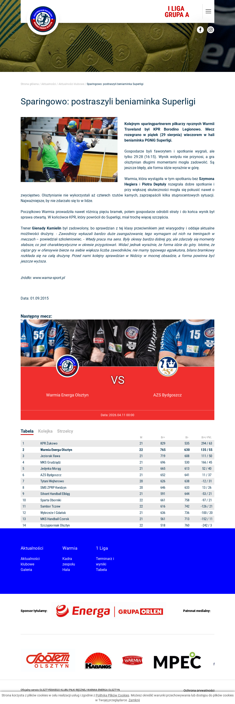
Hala (66, 570)
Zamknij (134, 700)
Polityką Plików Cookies (112, 695)
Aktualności (48, 84)
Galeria (26, 570)
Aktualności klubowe (71, 84)
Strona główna (30, 84)
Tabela (101, 570)
